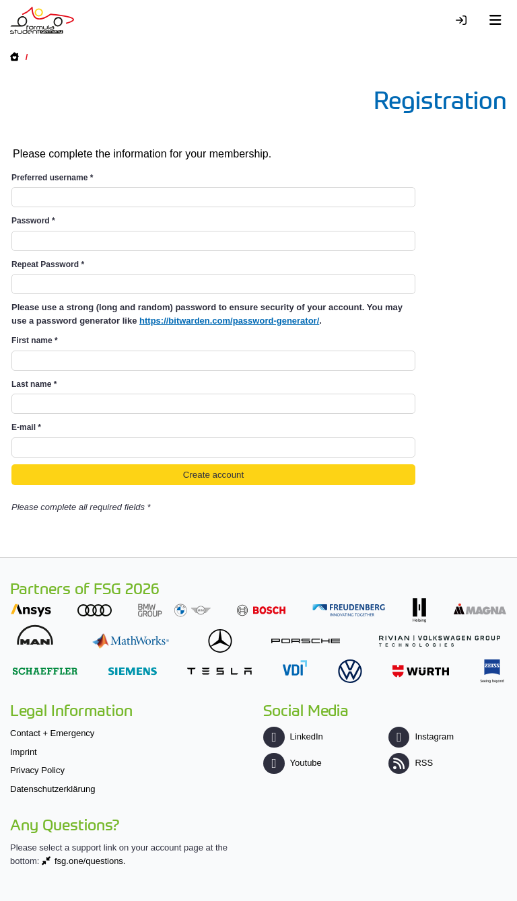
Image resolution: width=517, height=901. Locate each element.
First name (34, 340)
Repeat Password (47, 264)
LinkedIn (292, 736)
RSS (410, 763)
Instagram (421, 736)
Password (33, 220)
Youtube (292, 763)
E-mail (26, 427)
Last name (34, 384)
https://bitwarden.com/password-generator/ (229, 321)
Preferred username (52, 177)
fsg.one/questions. (90, 861)
